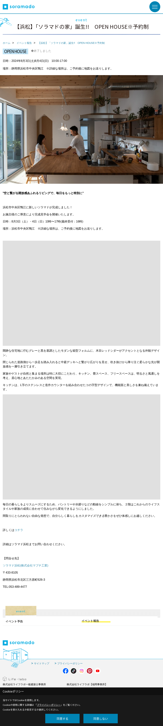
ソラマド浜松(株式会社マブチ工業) (25, 565)
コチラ (18, 530)
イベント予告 (14, 621)
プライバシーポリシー (70, 663)
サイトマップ (41, 663)
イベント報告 (90, 620)
